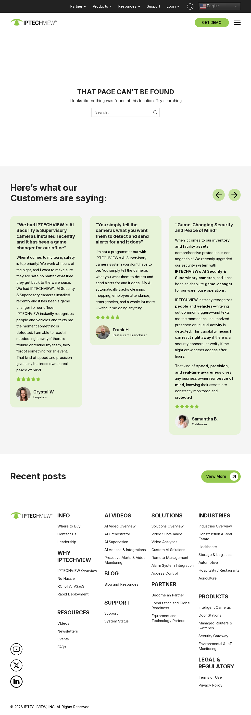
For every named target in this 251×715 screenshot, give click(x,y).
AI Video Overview (120, 526)
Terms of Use (210, 677)
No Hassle (66, 578)
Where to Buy (68, 526)
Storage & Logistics (215, 554)
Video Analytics (164, 542)
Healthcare (208, 546)
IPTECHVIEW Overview (77, 570)
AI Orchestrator (117, 534)
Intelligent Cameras (215, 607)
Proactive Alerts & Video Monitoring (125, 560)
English (210, 6)
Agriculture (208, 578)
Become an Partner (167, 595)
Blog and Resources (121, 584)
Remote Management (169, 557)
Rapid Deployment (72, 594)
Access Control (164, 573)
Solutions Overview (167, 526)
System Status (116, 621)
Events (63, 639)
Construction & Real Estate (215, 536)
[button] (190, 6)
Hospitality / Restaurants (219, 570)
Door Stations (210, 615)
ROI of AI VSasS (70, 586)
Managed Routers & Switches (215, 625)
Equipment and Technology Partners (169, 618)
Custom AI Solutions (168, 549)
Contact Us (66, 534)
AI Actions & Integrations (125, 549)
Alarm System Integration (172, 565)
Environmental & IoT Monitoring (215, 646)
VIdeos (63, 623)
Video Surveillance (166, 534)
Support (111, 613)
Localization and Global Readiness (170, 605)
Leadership (66, 542)
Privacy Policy (210, 685)
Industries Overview (215, 526)
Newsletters (67, 631)
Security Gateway (213, 636)
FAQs (61, 647)
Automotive (208, 562)
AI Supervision (116, 542)
